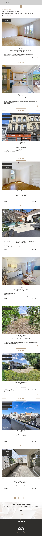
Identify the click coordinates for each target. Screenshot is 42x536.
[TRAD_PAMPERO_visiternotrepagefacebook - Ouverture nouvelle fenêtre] (18, 532)
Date (11, 15)
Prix (7, 15)
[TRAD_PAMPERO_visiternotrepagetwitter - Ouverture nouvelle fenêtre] (24, 532)
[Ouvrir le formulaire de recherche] (21, 6)
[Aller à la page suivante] (29, 498)
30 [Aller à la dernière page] (26, 498)
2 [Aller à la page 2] (17, 498)
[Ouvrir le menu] (40, 2)
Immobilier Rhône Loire (5, 9)
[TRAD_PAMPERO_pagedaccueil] (6, 3)
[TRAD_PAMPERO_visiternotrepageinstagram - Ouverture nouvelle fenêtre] (21, 532)
